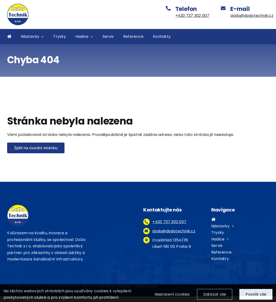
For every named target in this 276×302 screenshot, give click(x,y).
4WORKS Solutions (115, 285)
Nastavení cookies (172, 296)
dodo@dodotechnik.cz (251, 15)
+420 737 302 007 (192, 15)
